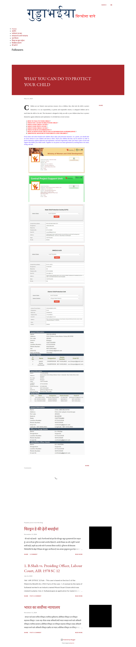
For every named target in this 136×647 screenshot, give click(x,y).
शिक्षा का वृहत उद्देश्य (18, 40)
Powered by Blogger (68, 640)
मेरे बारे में (14, 45)
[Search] (103, 5)
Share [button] (101, 105)
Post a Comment (35, 596)
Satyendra (72, 643)
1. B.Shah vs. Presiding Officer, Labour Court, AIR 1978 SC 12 (53, 568)
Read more (78, 554)
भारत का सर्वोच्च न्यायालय (42, 607)
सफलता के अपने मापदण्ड (20, 36)
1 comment (33, 554)
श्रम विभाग (15, 38)
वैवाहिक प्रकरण (16, 43)
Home (14, 29)
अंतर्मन (14, 31)
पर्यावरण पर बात (17, 33)
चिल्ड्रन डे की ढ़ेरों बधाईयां (41, 529)
